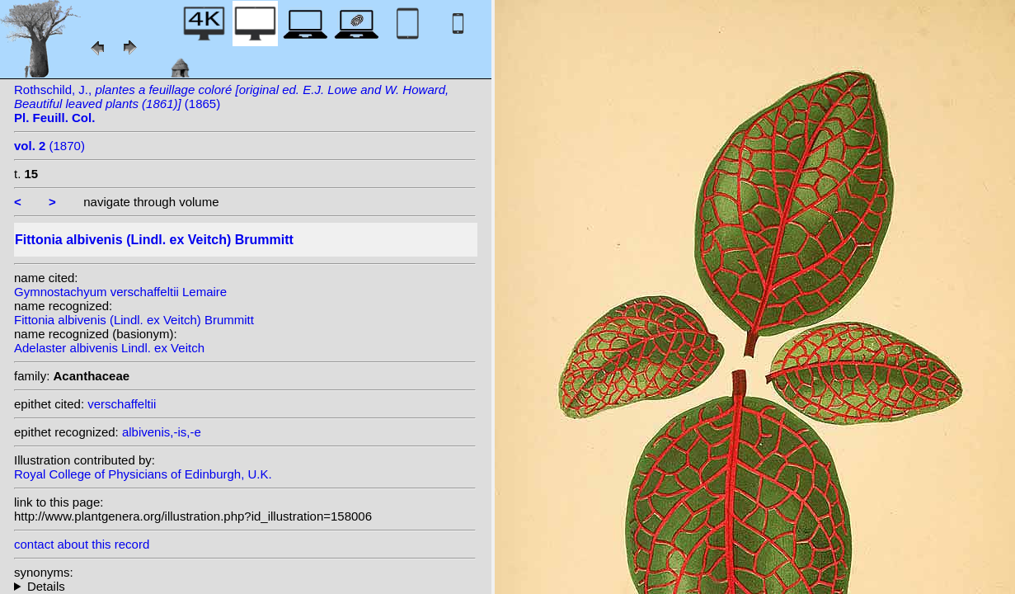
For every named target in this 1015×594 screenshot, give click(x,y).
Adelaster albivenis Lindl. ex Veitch (109, 348)
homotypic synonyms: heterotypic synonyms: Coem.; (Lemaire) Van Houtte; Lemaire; (245, 586)
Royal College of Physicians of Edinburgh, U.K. (143, 474)
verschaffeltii (121, 404)
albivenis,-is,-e (161, 432)
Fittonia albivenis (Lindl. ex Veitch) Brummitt (134, 320)
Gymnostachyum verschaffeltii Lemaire (120, 292)
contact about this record (81, 544)
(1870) (49, 146)
